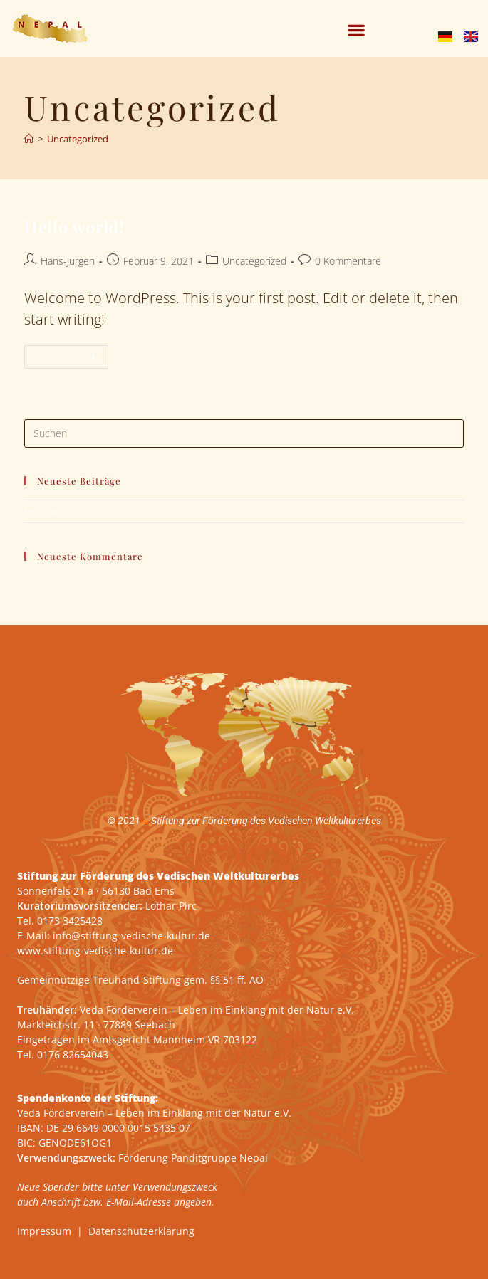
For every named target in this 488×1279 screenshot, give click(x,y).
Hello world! (74, 226)
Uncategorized (77, 138)
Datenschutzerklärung (141, 1231)
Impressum (44, 1231)
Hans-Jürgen (68, 261)
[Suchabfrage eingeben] (244, 433)
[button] (356, 30)
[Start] (28, 138)
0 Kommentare (348, 261)
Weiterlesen (72, 353)
